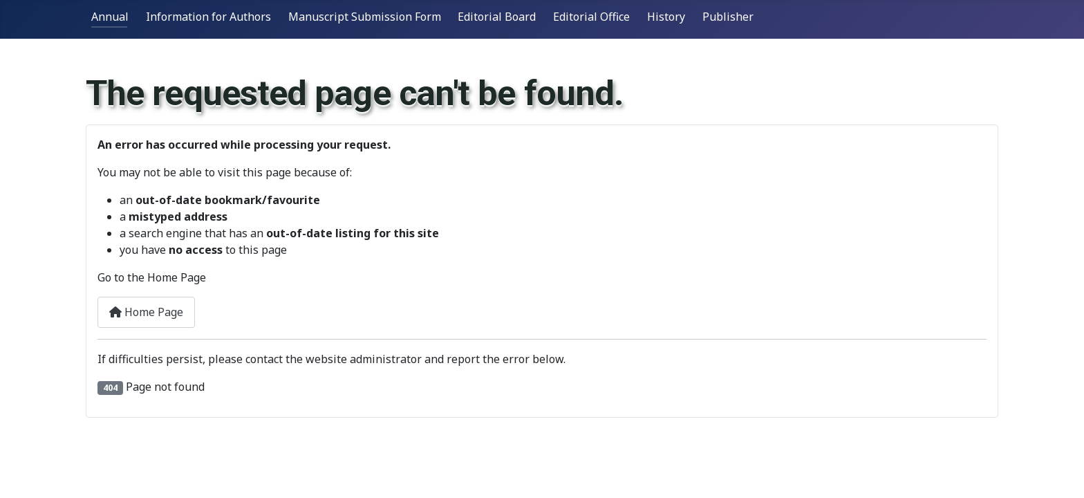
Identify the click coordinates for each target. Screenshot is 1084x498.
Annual (110, 16)
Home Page (146, 312)
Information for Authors (208, 16)
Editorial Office (591, 16)
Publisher (728, 16)
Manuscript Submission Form (364, 16)
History (666, 16)
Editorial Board (497, 16)
